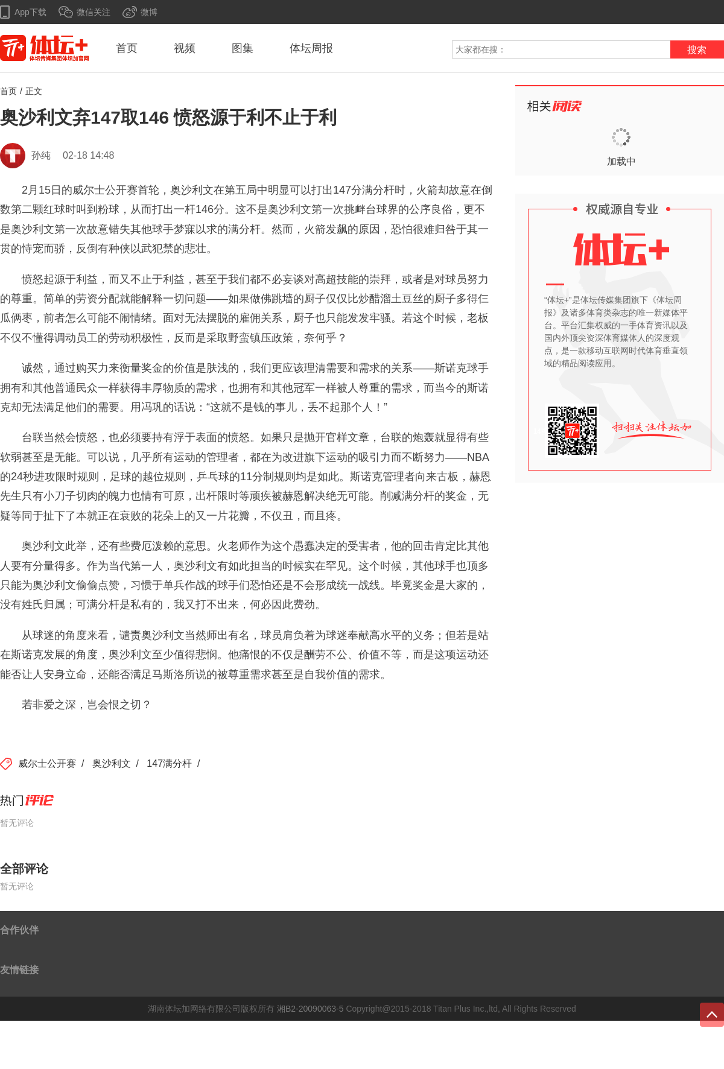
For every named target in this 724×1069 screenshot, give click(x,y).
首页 (127, 48)
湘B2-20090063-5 (310, 1008)
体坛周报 (311, 48)
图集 (242, 48)
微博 (149, 12)
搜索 (697, 50)
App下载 (30, 12)
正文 (33, 91)
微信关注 (93, 12)
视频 (184, 48)
